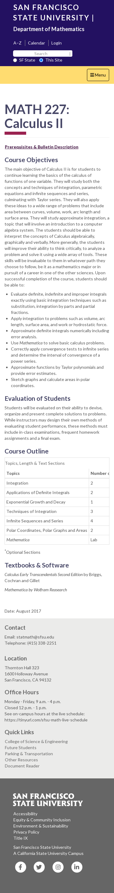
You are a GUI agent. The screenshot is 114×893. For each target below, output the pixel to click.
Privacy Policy (26, 831)
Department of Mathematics (49, 29)
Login (56, 42)
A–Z (17, 42)
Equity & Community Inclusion (42, 819)
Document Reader (22, 765)
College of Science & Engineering (36, 741)
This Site (50, 59)
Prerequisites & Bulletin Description (41, 146)
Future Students (20, 747)
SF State (24, 59)
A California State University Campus (48, 853)
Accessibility (25, 813)
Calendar (36, 42)
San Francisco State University (42, 847)
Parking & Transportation (29, 753)
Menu (99, 76)
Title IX (20, 838)
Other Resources (21, 759)
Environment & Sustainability (40, 825)
